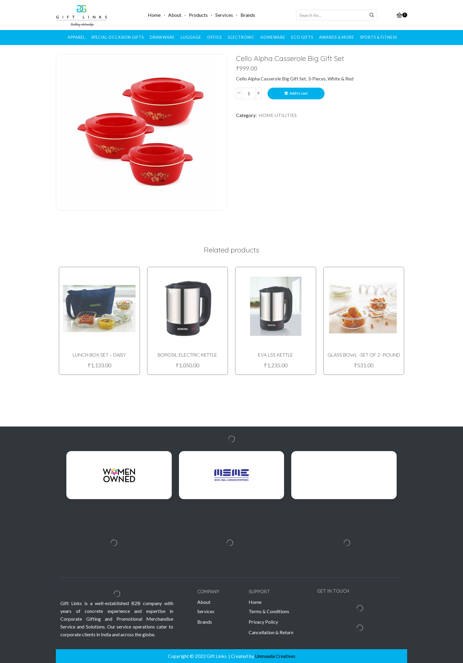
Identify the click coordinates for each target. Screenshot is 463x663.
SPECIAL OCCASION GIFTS (117, 37)
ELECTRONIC (241, 37)
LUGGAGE (191, 37)
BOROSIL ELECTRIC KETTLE (187, 354)
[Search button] (372, 15)
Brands (248, 15)
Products (198, 15)
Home (154, 15)
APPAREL (76, 37)
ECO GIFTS (302, 37)
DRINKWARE (162, 37)
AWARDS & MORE (336, 37)
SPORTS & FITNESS (378, 37)
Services (224, 15)
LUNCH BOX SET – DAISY (99, 354)
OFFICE (214, 37)
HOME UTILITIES (278, 115)
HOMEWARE (273, 37)
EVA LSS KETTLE (275, 354)
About (174, 15)
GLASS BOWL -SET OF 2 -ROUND (364, 354)
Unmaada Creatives (275, 656)
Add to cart (298, 93)
